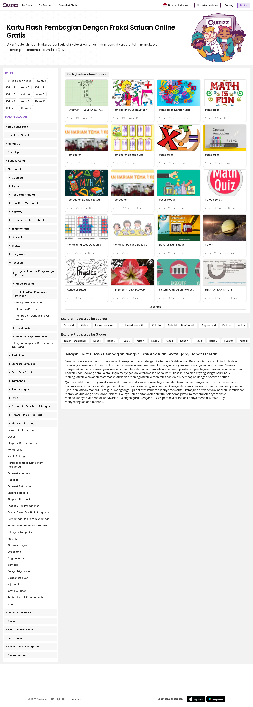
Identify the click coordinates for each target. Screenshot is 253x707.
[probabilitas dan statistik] (181, 325)
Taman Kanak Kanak (19, 80)
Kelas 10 (40, 101)
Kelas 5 (10, 94)
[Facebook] (58, 699)
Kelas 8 (10, 101)
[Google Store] (215, 699)
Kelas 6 (25, 94)
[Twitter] (52, 699)
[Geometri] (68, 325)
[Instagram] (63, 699)
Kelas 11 (11, 108)
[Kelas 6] (169, 341)
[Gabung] (229, 5)
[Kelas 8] (198, 341)
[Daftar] (243, 5)
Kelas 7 (39, 94)
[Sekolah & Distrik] (68, 5)
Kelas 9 (25, 101)
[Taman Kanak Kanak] (75, 341)
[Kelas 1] (97, 341)
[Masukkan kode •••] (207, 5)
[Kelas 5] (155, 341)
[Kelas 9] (213, 341)
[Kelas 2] (111, 341)
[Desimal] (227, 325)
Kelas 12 (26, 108)
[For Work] (27, 5)
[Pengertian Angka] (105, 325)
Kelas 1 (41, 80)
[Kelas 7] (184, 341)
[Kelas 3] (125, 341)
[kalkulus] (156, 325)
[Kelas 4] (140, 341)
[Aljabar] (84, 325)
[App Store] (196, 699)
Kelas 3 (25, 87)
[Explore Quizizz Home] (10, 5)
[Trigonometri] (208, 325)
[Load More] (155, 307)
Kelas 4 (39, 87)
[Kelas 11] (243, 341)
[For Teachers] (45, 5)
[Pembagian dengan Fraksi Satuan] (87, 74)
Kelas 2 (10, 87)
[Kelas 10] (228, 341)
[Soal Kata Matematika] (133, 325)
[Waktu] (241, 325)
